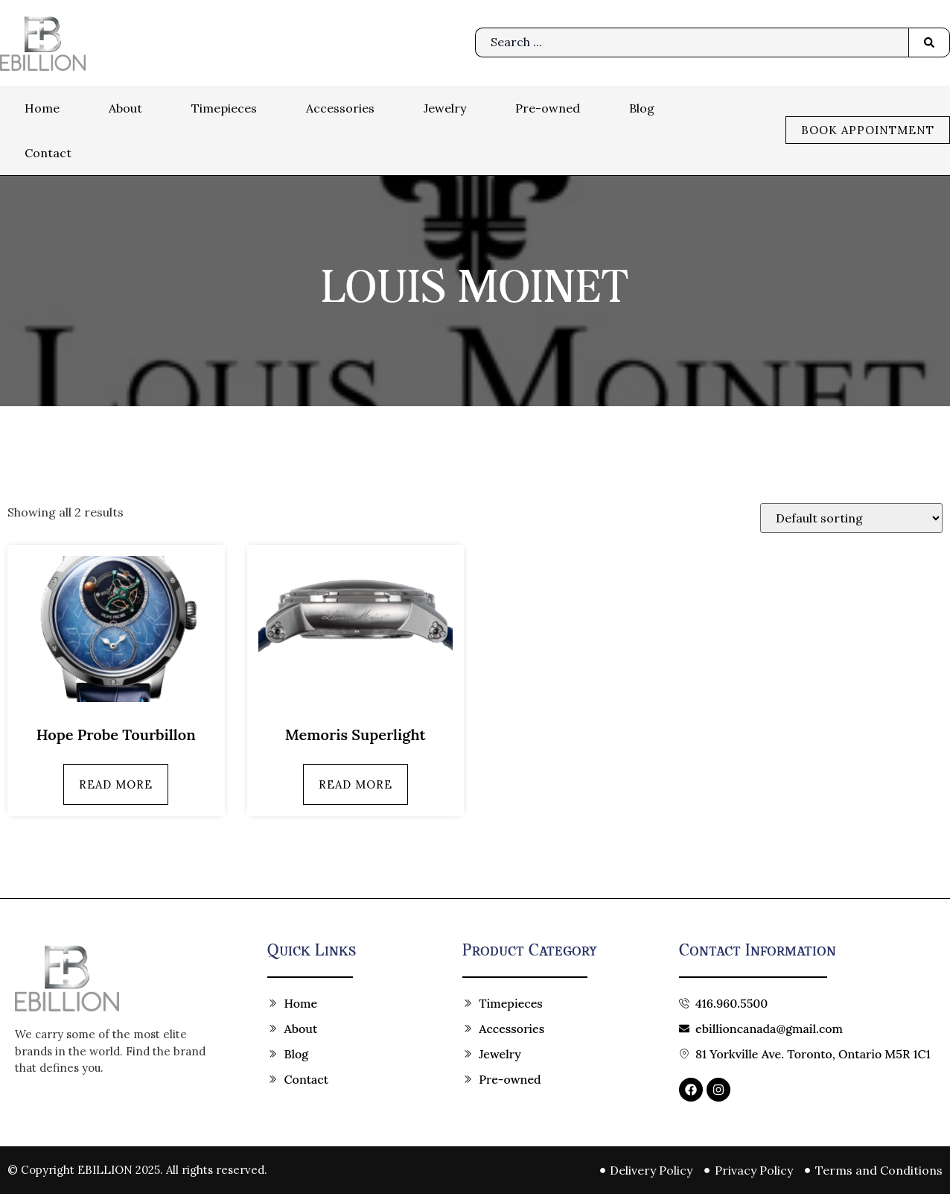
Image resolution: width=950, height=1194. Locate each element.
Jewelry (445, 108)
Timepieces (224, 108)
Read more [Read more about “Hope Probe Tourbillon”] (116, 784)
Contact (48, 152)
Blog (641, 108)
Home (42, 108)
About (125, 108)
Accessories (340, 108)
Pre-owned (547, 108)
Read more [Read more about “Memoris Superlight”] (355, 784)
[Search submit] (929, 42)
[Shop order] (851, 518)
